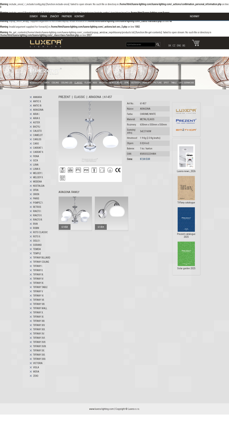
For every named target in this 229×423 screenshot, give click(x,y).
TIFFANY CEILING (41, 261)
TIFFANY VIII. (39, 304)
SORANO (37, 245)
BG (184, 45)
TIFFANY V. (38, 291)
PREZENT (64, 97)
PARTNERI (67, 16)
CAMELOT (38, 135)
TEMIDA (37, 249)
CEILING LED (66, 82)
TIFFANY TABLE (40, 287)
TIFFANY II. (38, 270)
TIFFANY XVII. (39, 342)
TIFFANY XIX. (39, 329)
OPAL (126, 82)
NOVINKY (194, 16)
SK (169, 45)
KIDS (95, 82)
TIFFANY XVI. (39, 337)
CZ (174, 45)
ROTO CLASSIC (40, 232)
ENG (179, 45)
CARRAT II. (38, 152)
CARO (36, 143)
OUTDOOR (136, 82)
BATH (46, 82)
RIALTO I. (37, 211)
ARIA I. (36, 114)
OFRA (36, 190)
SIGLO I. (36, 240)
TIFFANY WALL (40, 308)
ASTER (36, 122)
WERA (36, 371)
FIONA (36, 156)
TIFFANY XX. (39, 350)
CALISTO (37, 131)
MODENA (37, 181)
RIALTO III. (38, 219)
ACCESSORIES (35, 82)
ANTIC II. (37, 101)
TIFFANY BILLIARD (41, 257)
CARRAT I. (38, 147)
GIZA (35, 160)
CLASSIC (78, 82)
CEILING (55, 82)
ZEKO (35, 375)
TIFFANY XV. (38, 333)
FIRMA (43, 16)
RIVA (35, 223)
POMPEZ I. (38, 202)
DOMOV (34, 16)
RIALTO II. (37, 215)
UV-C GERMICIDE (186, 82)
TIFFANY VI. (38, 295)
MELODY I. (38, 173)
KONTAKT (79, 16)
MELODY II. (38, 177)
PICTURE (158, 82)
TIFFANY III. (38, 274)
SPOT (166, 82)
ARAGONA (38, 109)
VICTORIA (38, 363)
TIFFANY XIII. (39, 321)
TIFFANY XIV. (39, 325)
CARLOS (37, 139)
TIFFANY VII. (38, 299)
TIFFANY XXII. (39, 359)
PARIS (36, 198)
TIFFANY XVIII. (39, 346)
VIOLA (36, 367)
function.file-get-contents (148, 32)
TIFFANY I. (38, 266)
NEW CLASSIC (115, 82)
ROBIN (36, 228)
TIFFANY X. (38, 312)
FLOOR (88, 82)
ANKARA (37, 97)
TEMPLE (37, 253)
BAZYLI (36, 126)
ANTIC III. (37, 105)
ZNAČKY (54, 16)
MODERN (103, 82)
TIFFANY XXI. (39, 354)
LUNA (36, 164)
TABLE (174, 82)
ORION (36, 194)
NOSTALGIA (38, 185)
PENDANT (147, 82)
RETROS (37, 207)
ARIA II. (36, 118)
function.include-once (58, 4)
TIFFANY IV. (38, 278)
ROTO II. (37, 236)
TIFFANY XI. (38, 316)
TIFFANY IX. (38, 283)
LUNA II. (37, 169)
